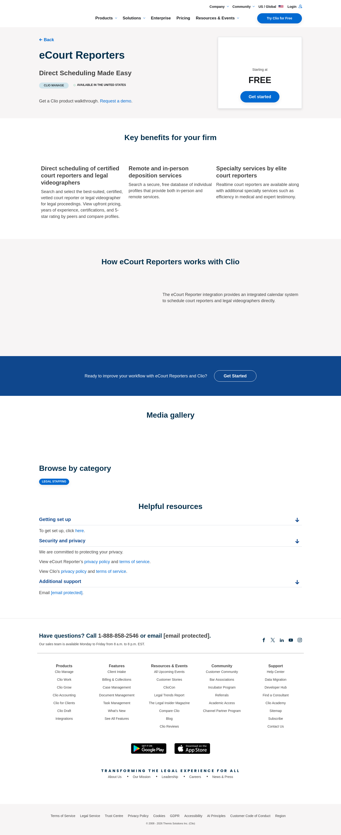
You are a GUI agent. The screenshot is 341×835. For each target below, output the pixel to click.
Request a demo (115, 101)
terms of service (134, 561)
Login (294, 7)
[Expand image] (104, 434)
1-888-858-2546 (118, 635)
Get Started (235, 376)
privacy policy (97, 561)
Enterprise (161, 18)
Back (49, 39)
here (79, 530)
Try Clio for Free (279, 18)
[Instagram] (300, 640)
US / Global (271, 7)
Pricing (183, 18)
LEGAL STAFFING (54, 481)
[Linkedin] (282, 640)
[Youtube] (291, 640)
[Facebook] (264, 640)
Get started (260, 96)
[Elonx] (273, 640)
